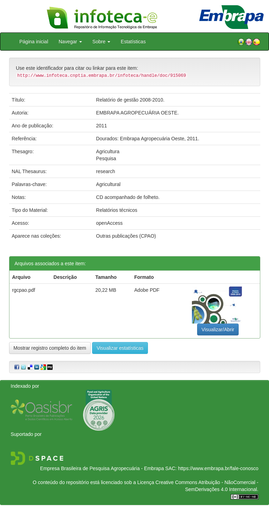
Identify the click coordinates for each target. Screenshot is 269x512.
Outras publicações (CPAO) (126, 236)
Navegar (70, 41)
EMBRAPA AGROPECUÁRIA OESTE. (137, 113)
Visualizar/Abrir (218, 329)
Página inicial (34, 41)
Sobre (101, 41)
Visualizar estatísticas (120, 348)
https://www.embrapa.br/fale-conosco (218, 468)
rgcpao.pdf (23, 290)
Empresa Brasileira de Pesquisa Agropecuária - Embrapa (102, 468)
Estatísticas (133, 41)
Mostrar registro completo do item (50, 348)
